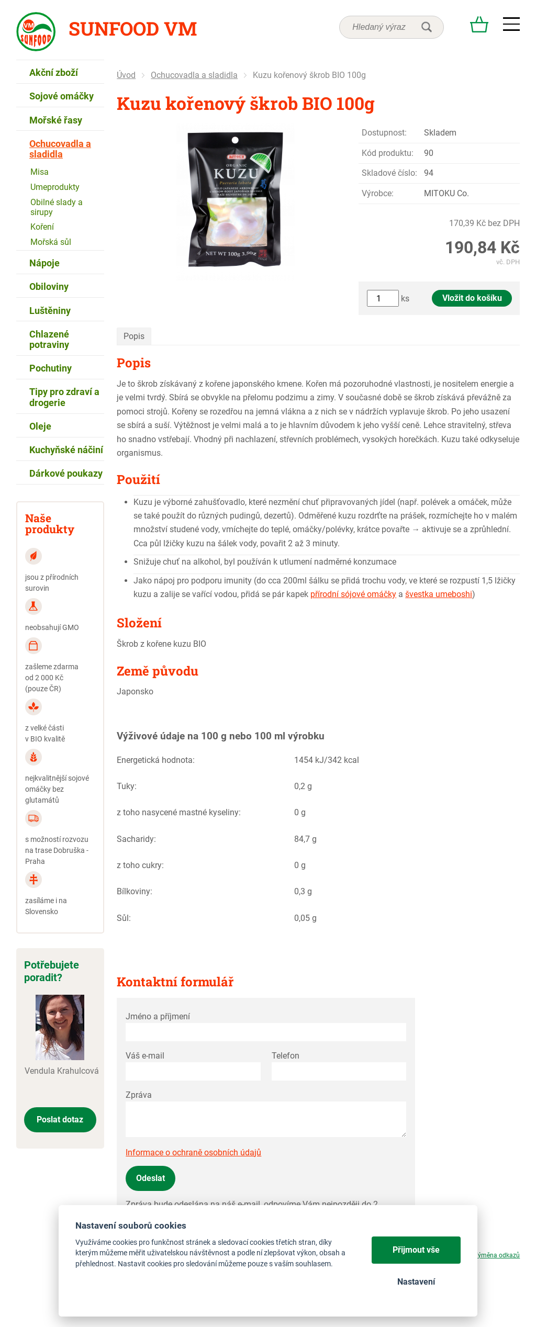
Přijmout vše (416, 1250)
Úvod (126, 75)
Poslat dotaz (60, 1119)
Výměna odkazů (497, 1255)
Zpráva (139, 1095)
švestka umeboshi (438, 594)
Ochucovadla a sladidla (194, 75)
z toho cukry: (140, 865)
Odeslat (150, 1178)
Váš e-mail (145, 1056)
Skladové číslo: (389, 173)
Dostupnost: (384, 133)
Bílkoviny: (134, 891)
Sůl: (124, 918)
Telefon (285, 1056)
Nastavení (416, 1282)
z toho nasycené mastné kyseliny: (179, 812)
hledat (426, 27)
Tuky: (127, 786)
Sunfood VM (133, 28)
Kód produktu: (388, 153)
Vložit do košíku (472, 298)
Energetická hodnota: (156, 760)
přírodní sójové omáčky (353, 594)
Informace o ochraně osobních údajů (193, 1152)
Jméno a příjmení (158, 1016)
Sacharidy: (136, 839)
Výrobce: (378, 193)
